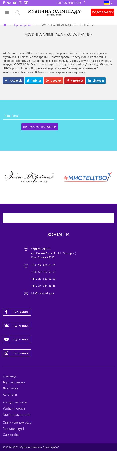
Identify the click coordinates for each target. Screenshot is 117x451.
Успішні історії (14, 408)
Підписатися (16, 311)
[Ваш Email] (58, 116)
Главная (5, 25)
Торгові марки (14, 382)
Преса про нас (23, 25)
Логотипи (10, 388)
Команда (10, 376)
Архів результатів (17, 414)
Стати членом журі (18, 422)
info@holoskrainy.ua (42, 293)
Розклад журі (13, 428)
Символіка (11, 434)
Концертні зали (15, 402)
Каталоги (10, 394)
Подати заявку (102, 12)
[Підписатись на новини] (39, 126)
